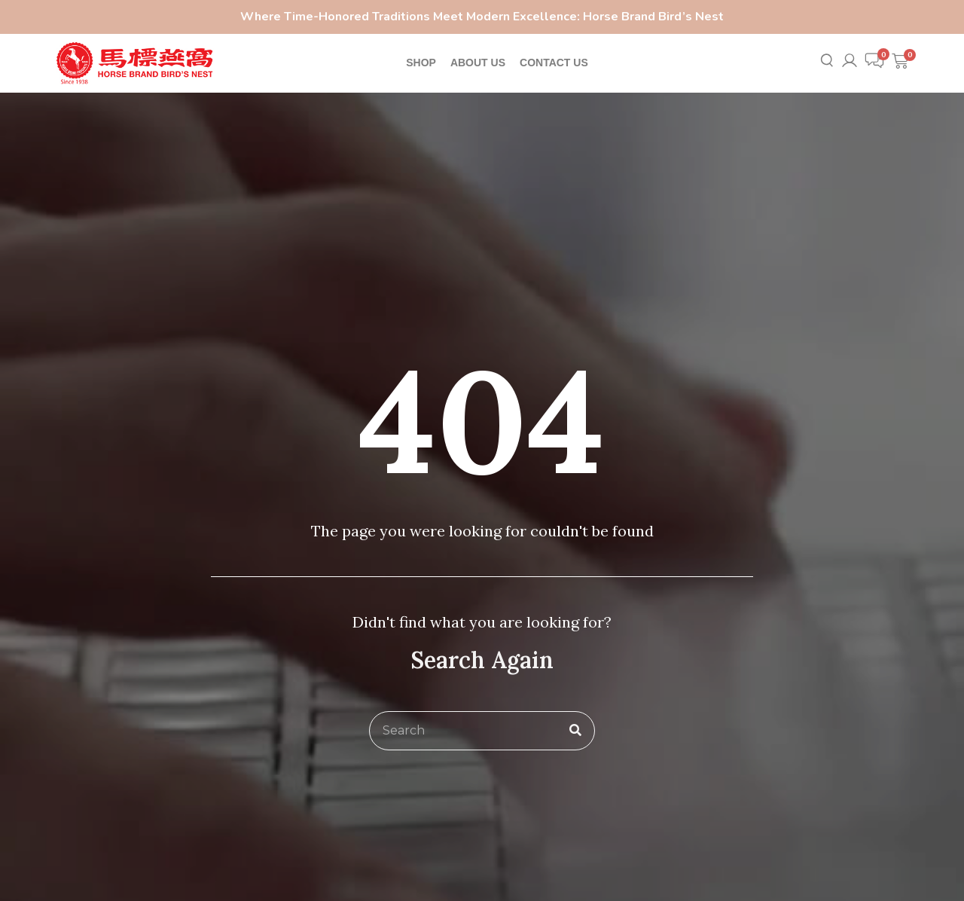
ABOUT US (477, 63)
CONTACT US (554, 63)
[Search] (575, 731)
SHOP (421, 63)
